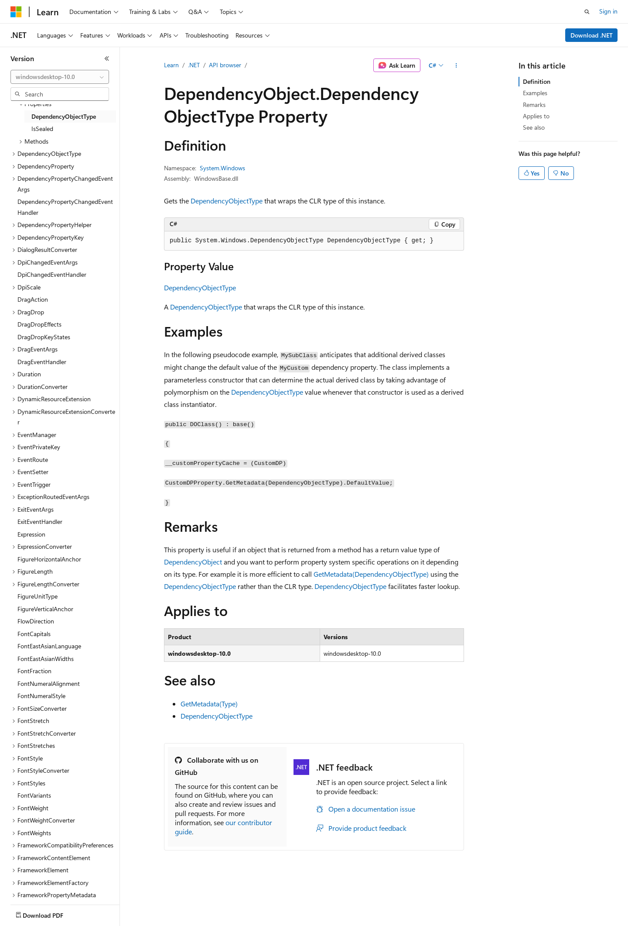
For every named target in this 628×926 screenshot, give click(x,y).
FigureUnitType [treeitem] (37, 596)
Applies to (536, 116)
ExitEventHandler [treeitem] (39, 521)
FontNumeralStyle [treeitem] (41, 696)
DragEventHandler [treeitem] (41, 362)
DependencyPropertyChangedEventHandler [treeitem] (65, 207)
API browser (225, 65)
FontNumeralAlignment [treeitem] (48, 683)
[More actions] (456, 65)
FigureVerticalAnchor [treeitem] (45, 609)
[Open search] (587, 12)
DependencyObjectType (227, 200)
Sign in (608, 11)
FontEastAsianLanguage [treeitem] (49, 646)
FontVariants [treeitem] (34, 795)
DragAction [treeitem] (32, 299)
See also (534, 127)
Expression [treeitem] (31, 534)
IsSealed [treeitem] (42, 128)
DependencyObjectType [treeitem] (63, 116)
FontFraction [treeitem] (34, 671)
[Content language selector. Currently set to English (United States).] (50, 913)
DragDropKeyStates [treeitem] (43, 337)
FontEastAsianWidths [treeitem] (45, 658)
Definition (536, 81)
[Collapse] (107, 58)
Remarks (534, 104)
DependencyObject (193, 561)
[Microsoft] (16, 11)
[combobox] (59, 77)
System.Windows (222, 168)
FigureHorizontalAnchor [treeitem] (49, 559)
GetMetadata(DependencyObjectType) (371, 573)
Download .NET (591, 35)
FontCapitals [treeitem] (34, 634)
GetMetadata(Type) (209, 703)
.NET (194, 65)
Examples (535, 93)
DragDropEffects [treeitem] (39, 324)
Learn (171, 65)
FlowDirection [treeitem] (35, 621)
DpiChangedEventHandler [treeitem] (51, 274)
